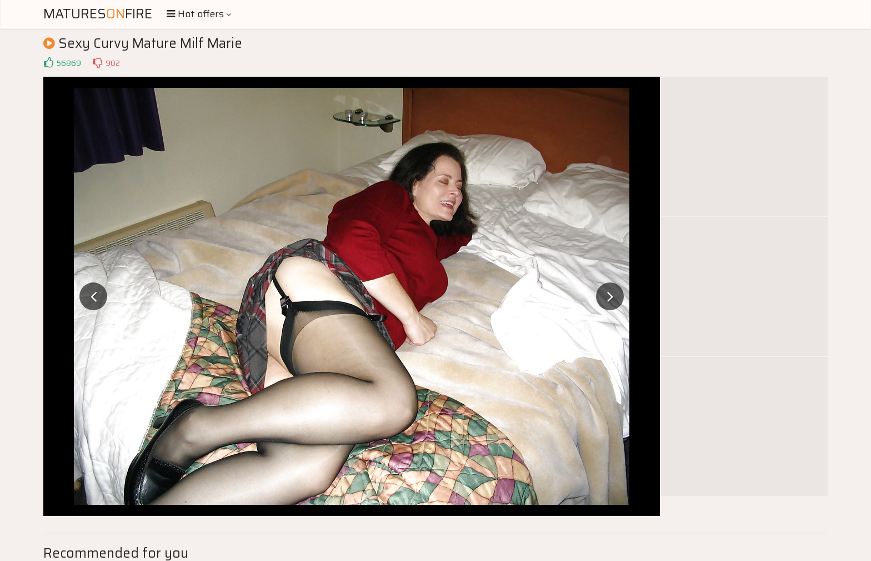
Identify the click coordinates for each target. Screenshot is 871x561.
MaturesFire (97, 13)
